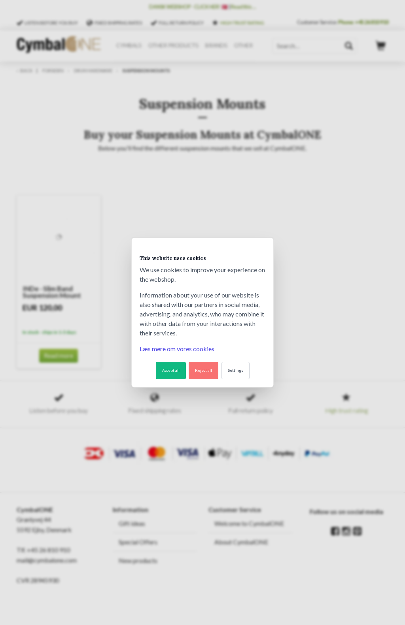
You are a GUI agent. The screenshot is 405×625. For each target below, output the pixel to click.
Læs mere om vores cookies (177, 348)
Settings (235, 370)
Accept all (171, 370)
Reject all (203, 370)
